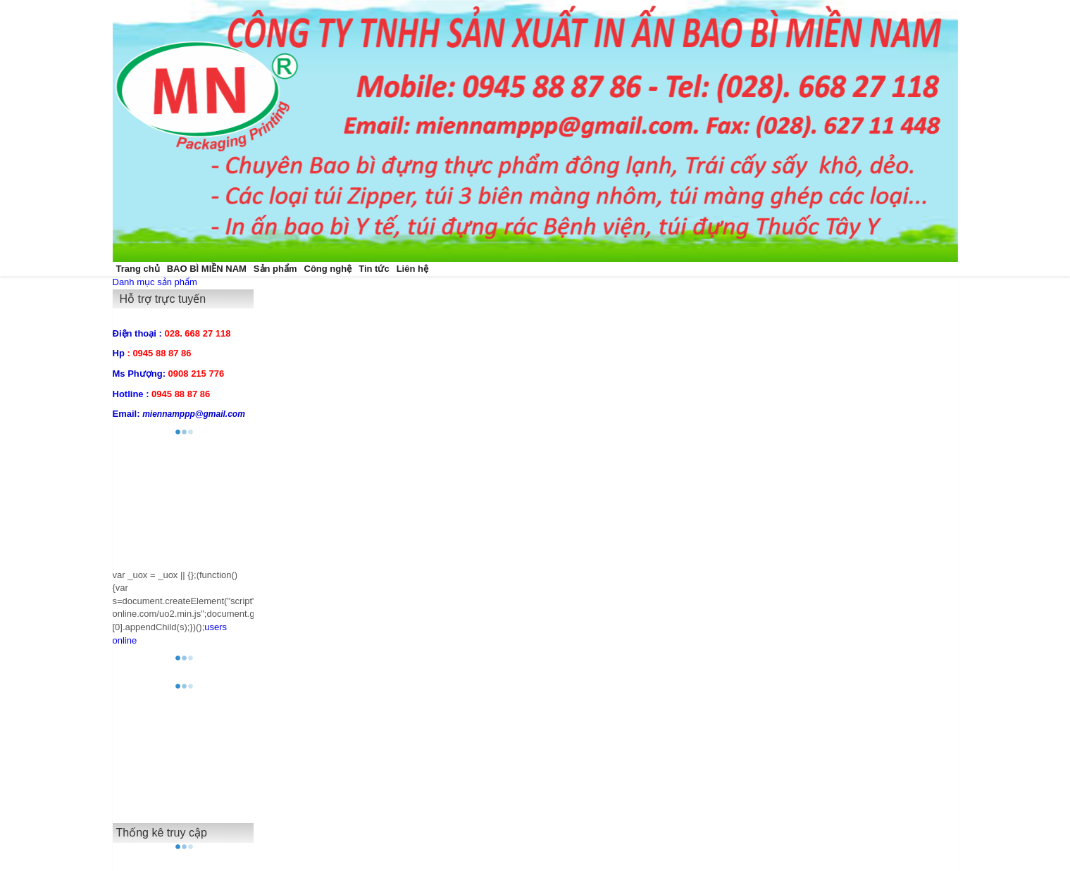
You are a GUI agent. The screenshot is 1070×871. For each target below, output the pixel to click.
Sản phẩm (275, 268)
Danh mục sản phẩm (155, 282)
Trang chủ (138, 268)
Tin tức (374, 268)
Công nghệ (328, 268)
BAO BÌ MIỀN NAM (207, 268)
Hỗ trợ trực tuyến (163, 299)
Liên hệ (412, 268)
